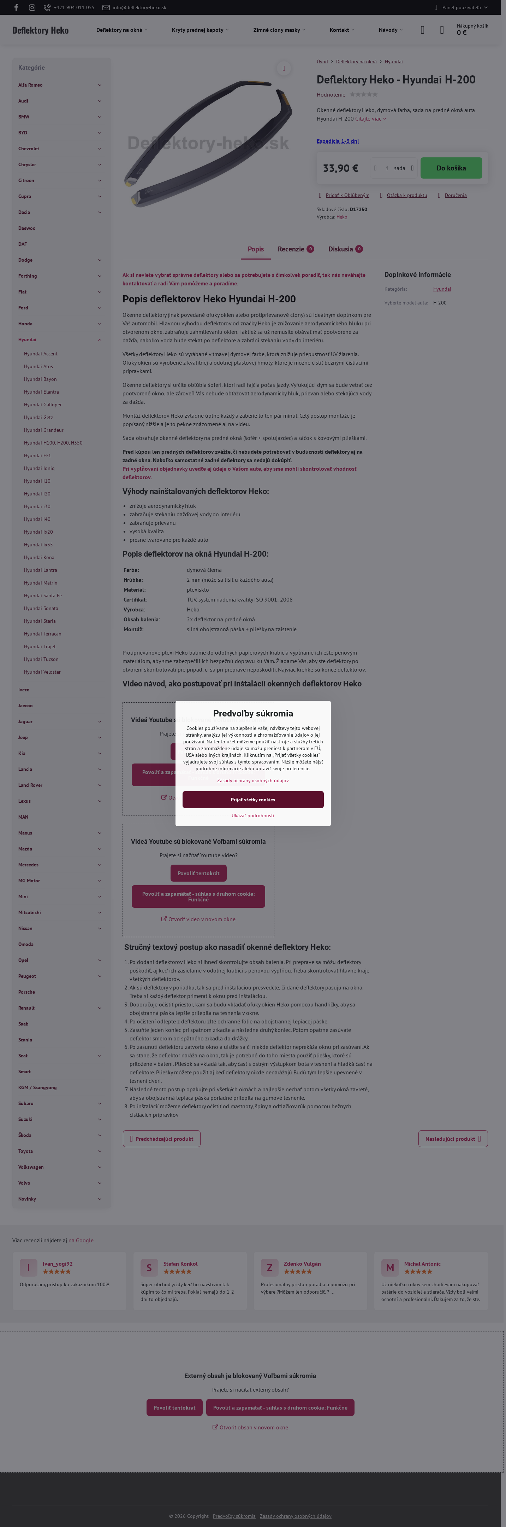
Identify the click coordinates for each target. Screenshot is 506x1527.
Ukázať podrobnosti (253, 815)
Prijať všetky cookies (253, 799)
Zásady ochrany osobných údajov (253, 780)
